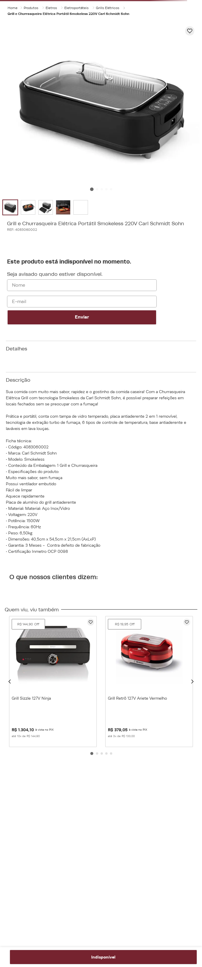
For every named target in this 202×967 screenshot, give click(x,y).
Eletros (51, 8)
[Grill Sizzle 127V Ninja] (52, 681)
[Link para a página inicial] (12, 8)
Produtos (31, 8)
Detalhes (16, 349)
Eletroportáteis (76, 8)
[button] (10, 681)
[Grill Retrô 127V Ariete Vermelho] (149, 681)
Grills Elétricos (107, 8)
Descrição (18, 380)
